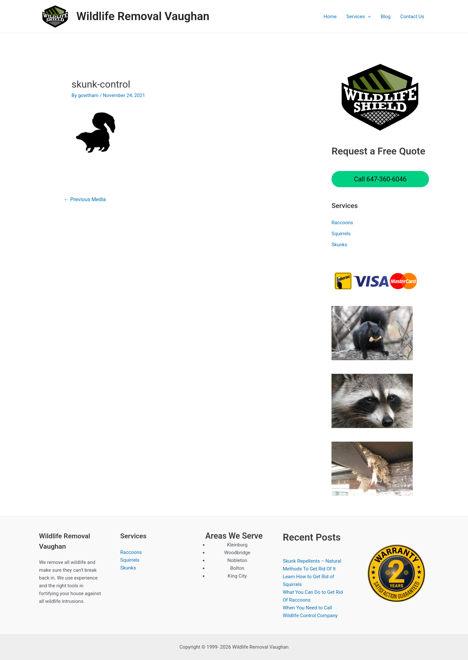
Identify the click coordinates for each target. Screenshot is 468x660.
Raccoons (342, 223)
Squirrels (341, 234)
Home (329, 16)
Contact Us (412, 16)
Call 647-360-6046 (380, 179)
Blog (385, 16)
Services (358, 16)
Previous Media (85, 199)
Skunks (339, 245)
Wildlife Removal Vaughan (142, 16)
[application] (368, 16)
